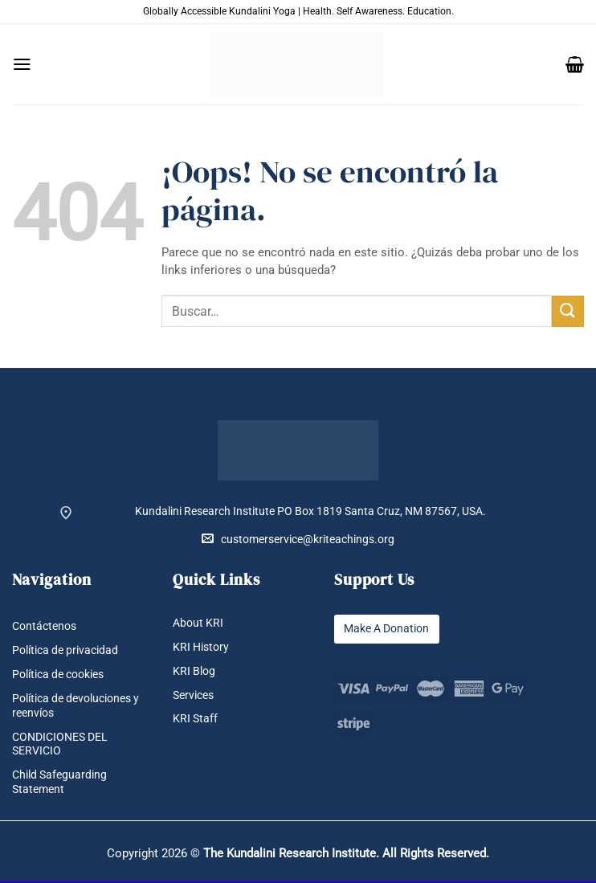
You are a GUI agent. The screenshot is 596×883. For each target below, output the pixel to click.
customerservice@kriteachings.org (298, 538)
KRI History (201, 647)
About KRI (198, 623)
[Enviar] (568, 311)
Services (193, 695)
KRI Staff (195, 719)
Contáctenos (44, 626)
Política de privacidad (65, 650)
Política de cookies (58, 675)
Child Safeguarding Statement (59, 782)
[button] (22, 64)
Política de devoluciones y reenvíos (75, 706)
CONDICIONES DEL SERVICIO (60, 744)
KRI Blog (194, 671)
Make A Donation (386, 629)
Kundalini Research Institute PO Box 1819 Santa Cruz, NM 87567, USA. (310, 511)
